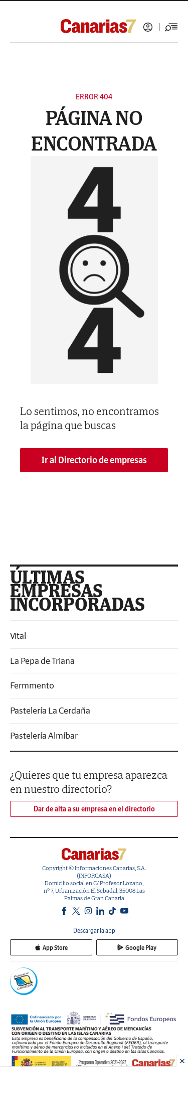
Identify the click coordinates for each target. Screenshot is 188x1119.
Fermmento (32, 685)
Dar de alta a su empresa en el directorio (94, 808)
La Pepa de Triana (42, 660)
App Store (51, 947)
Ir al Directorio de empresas (94, 460)
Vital (18, 635)
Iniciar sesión (148, 27)
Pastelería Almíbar (44, 735)
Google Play (136, 947)
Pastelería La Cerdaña (50, 710)
